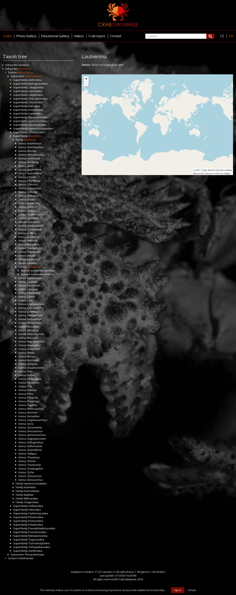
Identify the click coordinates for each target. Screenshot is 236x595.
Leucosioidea (36, 132)
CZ (222, 36)
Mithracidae (31, 498)
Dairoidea (34, 106)
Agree (177, 590)
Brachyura (24, 68)
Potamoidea (35, 524)
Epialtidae (30, 139)
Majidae (28, 494)
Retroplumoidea (38, 536)
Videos (79, 36)
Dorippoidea (35, 110)
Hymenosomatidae (35, 483)
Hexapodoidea (37, 124)
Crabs (7, 36)
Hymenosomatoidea (40, 128)
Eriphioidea (35, 113)
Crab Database (127, 579)
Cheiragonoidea (38, 98)
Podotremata (25, 558)
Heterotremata (33, 76)
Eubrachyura (25, 72)
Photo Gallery (26, 36)
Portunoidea (35, 521)
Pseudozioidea (37, 532)
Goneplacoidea (37, 121)
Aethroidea (35, 80)
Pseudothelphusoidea (41, 528)
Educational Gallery (55, 36)
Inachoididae (31, 491)
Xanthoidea (35, 551)
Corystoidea (35, 102)
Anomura (24, 65)
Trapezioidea (36, 539)
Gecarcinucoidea (38, 117)
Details (192, 590)
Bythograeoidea (38, 83)
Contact (115, 36)
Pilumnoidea (35, 517)
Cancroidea (35, 91)
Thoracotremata (34, 554)
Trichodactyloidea (39, 543)
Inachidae (30, 487)
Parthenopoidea (38, 513)
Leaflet (196, 170)
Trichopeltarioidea (39, 547)
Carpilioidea (35, 95)
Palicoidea (34, 509)
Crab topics (96, 36)
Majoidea (34, 136)
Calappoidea (36, 87)
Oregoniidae (31, 502)
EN (231, 36)
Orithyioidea (35, 506)
